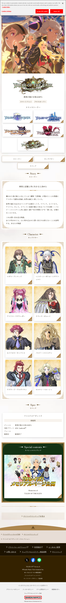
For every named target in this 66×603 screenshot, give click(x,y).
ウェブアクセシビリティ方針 (33, 593)
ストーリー (17, 159)
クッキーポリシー (28, 589)
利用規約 (38, 547)
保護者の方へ (56, 589)
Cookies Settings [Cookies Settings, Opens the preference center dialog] (6, 10)
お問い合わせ (11, 552)
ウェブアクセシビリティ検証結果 (34, 552)
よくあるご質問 (54, 547)
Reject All (57, 10)
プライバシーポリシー (13, 589)
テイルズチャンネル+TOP (11, 534)
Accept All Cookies (42, 10)
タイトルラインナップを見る (34, 516)
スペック (33, 166)
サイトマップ (57, 552)
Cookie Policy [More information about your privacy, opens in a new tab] (6, 6)
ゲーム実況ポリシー (43, 589)
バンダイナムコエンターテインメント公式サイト (33, 585)
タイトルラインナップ (31, 534)
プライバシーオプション (18, 547)
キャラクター (49, 159)
